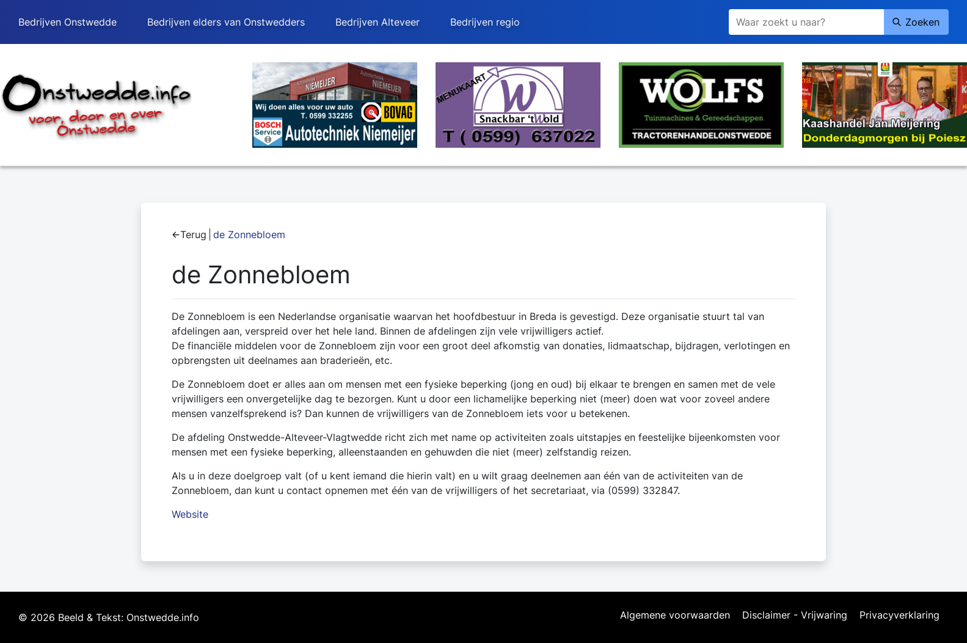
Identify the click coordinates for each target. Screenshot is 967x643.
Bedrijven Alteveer (377, 22)
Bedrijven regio (485, 22)
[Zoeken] (806, 22)
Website (190, 514)
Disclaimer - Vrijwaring (794, 615)
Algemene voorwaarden (675, 615)
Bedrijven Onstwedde (67, 22)
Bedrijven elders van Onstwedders (226, 22)
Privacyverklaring (899, 615)
